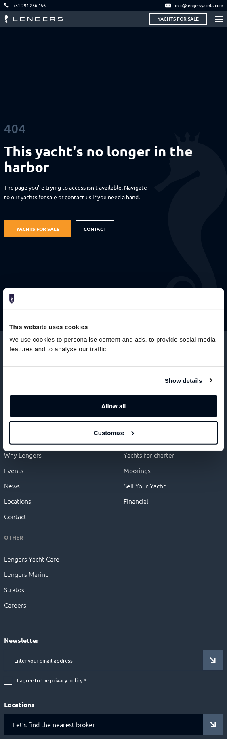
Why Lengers (23, 454)
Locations (17, 501)
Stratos (14, 589)
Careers (15, 604)
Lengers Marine (26, 574)
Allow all (113, 406)
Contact (95, 229)
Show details (183, 380)
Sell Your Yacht (145, 485)
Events (13, 470)
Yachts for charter (149, 454)
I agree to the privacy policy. (51, 680)
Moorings (137, 470)
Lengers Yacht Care (31, 558)
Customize (114, 432)
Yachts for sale (178, 18)
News (12, 485)
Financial (136, 501)
